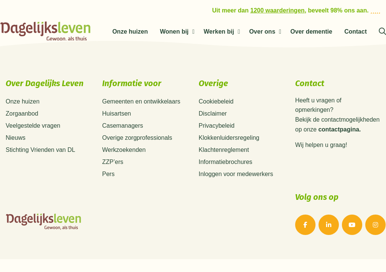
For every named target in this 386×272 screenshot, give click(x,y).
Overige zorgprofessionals (137, 137)
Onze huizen (130, 31)
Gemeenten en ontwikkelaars (141, 101)
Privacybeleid (216, 125)
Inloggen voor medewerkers (236, 174)
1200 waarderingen (277, 10)
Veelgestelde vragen (33, 125)
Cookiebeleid (216, 101)
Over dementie (311, 31)
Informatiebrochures (225, 162)
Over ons (262, 31)
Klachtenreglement (224, 150)
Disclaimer (213, 113)
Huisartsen (116, 113)
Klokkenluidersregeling (229, 137)
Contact (355, 31)
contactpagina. (339, 130)
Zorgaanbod (22, 113)
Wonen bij (174, 31)
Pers (108, 174)
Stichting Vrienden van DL (40, 150)
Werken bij (219, 31)
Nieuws (15, 137)
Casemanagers (122, 125)
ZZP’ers (112, 162)
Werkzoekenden (124, 150)
